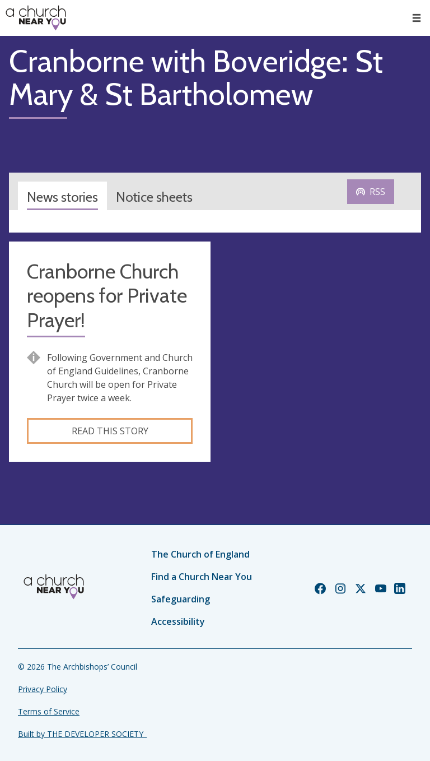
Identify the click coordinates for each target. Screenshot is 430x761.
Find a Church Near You (201, 576)
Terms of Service (49, 711)
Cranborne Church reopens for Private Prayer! (107, 295)
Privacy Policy (42, 689)
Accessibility (178, 621)
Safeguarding (180, 599)
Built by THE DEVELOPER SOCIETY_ (82, 733)
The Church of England (200, 554)
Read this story (110, 431)
